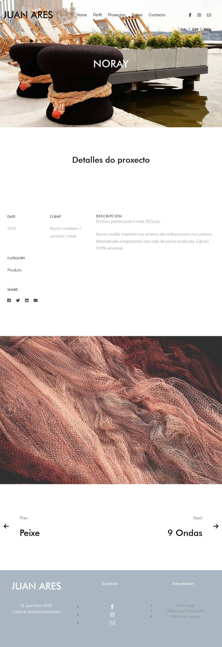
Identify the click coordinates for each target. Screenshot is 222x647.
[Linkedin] (26, 302)
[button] (9, 412)
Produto (14, 272)
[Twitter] (18, 302)
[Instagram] (199, 15)
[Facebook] (190, 15)
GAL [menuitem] (183, 29)
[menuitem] (185, 28)
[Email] (209, 15)
